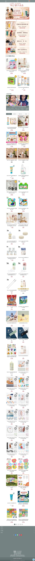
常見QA (2, 532)
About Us (2, 528)
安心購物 (2, 530)
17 (20, 524)
